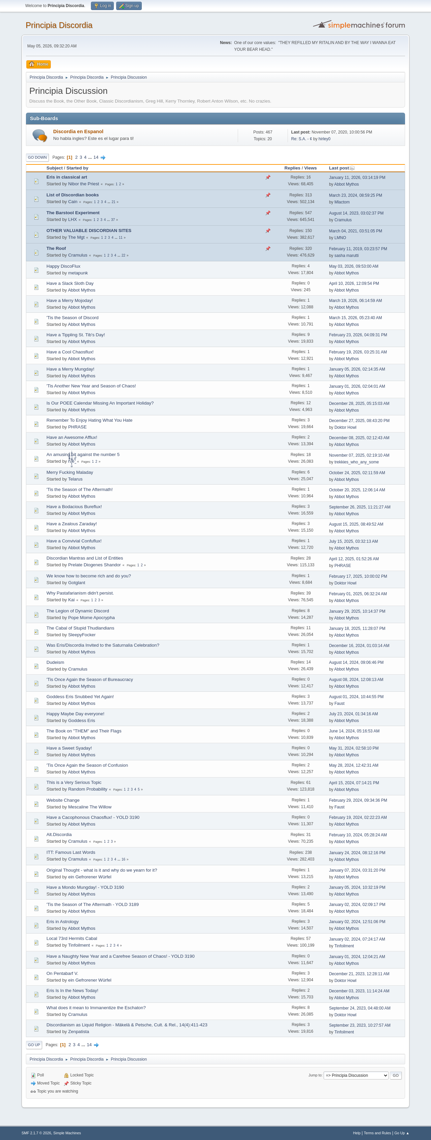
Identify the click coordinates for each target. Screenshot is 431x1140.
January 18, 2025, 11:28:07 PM (357, 628)
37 (113, 220)
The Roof (56, 248)
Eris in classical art (66, 177)
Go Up (34, 1045)
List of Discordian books (72, 194)
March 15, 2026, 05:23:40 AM (355, 317)
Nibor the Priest (83, 183)
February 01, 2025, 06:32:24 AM (358, 594)
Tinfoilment (79, 945)
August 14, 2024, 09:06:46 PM (356, 662)
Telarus (75, 479)
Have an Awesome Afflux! (71, 437)
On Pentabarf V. (62, 973)
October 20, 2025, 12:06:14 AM (357, 490)
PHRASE (77, 426)
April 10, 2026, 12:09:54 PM (354, 283)
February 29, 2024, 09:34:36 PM (358, 800)
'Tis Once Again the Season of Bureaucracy (89, 679)
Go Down (37, 157)
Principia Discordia (59, 25)
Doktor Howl (345, 427)
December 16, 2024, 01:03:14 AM (359, 645)
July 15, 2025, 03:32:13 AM (353, 541)
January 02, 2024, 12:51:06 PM (357, 921)
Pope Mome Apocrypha (91, 617)
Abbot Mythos (346, 184)
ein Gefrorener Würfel (89, 876)
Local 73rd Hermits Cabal (71, 938)
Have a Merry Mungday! (70, 369)
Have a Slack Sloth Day (70, 283)
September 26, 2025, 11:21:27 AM (360, 507)
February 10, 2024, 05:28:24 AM (358, 835)
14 (96, 157)
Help (357, 1133)
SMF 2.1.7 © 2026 (36, 1133)
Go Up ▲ (401, 1133)
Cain (72, 201)
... (90, 157)
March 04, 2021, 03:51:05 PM (355, 231)
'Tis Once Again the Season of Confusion (87, 765)
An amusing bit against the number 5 (83, 454)
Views (310, 167)
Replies (292, 167)
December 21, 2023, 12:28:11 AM (359, 974)
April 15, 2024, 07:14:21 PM (354, 783)
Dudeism (55, 662)
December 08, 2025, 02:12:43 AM (359, 437)
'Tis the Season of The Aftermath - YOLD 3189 (92, 904)
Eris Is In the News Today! (72, 990)
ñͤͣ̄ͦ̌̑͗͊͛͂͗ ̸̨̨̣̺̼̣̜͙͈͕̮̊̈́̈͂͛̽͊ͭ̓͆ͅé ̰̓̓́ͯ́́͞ (71, 461)
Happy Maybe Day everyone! (75, 713)
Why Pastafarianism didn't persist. (80, 593)
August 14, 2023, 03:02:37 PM (356, 213)
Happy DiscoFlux (63, 266)
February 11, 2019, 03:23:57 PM (358, 248)
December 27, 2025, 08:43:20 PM (359, 420)
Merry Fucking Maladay (69, 472)
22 (123, 255)
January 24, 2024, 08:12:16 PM (357, 852)
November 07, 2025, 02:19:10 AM (359, 455)
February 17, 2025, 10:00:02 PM (358, 576)
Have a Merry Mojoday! (69, 300)
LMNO (340, 237)
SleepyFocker (82, 634)
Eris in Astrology (62, 921)
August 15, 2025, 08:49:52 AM (356, 524)
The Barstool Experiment (73, 212)
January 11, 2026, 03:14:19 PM (357, 177)
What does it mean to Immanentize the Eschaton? (96, 1007)
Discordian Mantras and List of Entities (84, 558)
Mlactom (342, 202)
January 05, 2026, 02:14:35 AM (357, 369)
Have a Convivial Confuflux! (74, 540)
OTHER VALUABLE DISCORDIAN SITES (88, 230)
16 (123, 859)
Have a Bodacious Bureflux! (74, 506)
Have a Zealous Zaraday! (71, 523)
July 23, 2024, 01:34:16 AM (353, 714)
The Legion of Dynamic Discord (77, 610)
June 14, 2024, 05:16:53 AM (354, 731)
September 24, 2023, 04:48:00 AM (360, 1008)
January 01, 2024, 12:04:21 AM (357, 956)
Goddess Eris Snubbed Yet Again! (80, 696)
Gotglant (76, 582)
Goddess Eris (81, 720)
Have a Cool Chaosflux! (70, 351)
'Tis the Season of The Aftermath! (79, 489)
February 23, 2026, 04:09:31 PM (358, 335)
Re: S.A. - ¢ (301, 139)
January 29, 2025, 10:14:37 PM (357, 611)
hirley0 (324, 139)
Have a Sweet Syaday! (69, 748)
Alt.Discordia (59, 834)
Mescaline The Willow (89, 806)
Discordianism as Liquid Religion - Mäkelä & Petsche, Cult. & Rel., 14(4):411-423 (126, 1024)
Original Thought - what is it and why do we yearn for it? (101, 870)
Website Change (62, 800)
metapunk (78, 272)
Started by (77, 167)
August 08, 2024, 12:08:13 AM (356, 679)
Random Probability (87, 789)
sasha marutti (346, 255)
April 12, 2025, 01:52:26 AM (354, 559)
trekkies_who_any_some (356, 462)
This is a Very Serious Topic (73, 782)
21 (113, 202)
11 (121, 237)
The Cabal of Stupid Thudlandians (80, 628)
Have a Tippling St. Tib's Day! (75, 334)
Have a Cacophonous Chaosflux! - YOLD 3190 (92, 817)
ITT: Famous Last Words (70, 852)
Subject (54, 167)
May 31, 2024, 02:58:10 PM (353, 748)
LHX (72, 219)
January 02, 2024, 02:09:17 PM (357, 904)
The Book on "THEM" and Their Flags (84, 730)
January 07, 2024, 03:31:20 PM (357, 870)
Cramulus (343, 220)
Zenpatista (78, 1031)
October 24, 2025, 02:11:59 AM (357, 472)
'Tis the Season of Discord (72, 317)
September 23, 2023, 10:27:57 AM (360, 1025)
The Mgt (76, 237)
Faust (339, 703)
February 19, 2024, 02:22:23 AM (358, 817)
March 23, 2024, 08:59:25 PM (355, 195)
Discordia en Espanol (78, 131)
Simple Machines (67, 1133)
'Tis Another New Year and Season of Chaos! (91, 385)
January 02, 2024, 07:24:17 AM (357, 939)
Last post (342, 167)
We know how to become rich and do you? (88, 575)
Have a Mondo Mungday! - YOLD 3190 (85, 887)
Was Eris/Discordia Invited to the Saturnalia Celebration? (102, 645)
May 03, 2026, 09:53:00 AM (353, 266)
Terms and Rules (377, 1133)
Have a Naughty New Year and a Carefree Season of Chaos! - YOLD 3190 (120, 956)
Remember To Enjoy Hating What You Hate (89, 420)
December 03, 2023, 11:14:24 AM (359, 991)
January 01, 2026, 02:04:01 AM (357, 386)
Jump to (314, 1075)
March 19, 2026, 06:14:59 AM (355, 300)
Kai (71, 599)
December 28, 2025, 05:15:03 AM (359, 403)
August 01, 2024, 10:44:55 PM (356, 696)
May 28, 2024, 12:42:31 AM (353, 765)
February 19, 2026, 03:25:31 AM (358, 352)
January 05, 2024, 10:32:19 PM (357, 887)
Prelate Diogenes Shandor (94, 564)
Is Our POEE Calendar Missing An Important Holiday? (100, 403)
